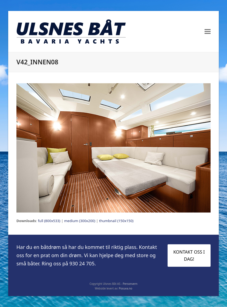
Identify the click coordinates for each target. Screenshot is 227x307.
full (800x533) (49, 220)
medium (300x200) (79, 220)
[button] (208, 31)
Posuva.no (125, 288)
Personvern (130, 284)
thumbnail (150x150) (116, 220)
